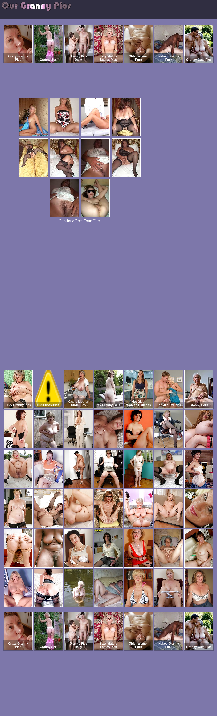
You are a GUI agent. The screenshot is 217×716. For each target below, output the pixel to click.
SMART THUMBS (115, 700)
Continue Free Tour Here (80, 220)
